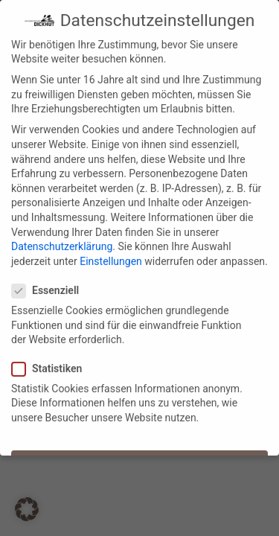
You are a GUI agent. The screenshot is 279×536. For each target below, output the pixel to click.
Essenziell (50, 286)
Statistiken (51, 364)
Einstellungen (111, 256)
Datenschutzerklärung (61, 242)
